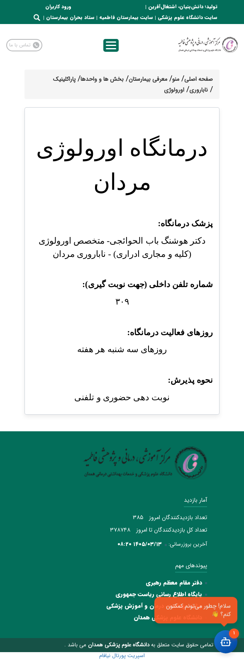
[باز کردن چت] (225, 641)
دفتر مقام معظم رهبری (174, 582)
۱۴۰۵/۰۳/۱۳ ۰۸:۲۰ (139, 544)
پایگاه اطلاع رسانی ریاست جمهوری (158, 594)
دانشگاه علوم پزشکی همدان (168, 617)
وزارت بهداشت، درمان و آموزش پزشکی (154, 605)
